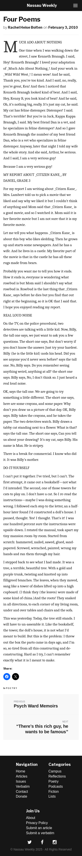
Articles (21, 776)
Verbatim (23, 786)
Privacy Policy (37, 823)
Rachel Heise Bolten (25, 27)
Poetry (11, 688)
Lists (52, 796)
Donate (21, 796)
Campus (55, 771)
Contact (22, 791)
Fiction (54, 791)
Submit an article (39, 828)
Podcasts (56, 786)
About (30, 818)
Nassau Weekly (42, 5)
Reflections (57, 776)
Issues (21, 781)
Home (20, 771)
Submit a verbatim (40, 833)
